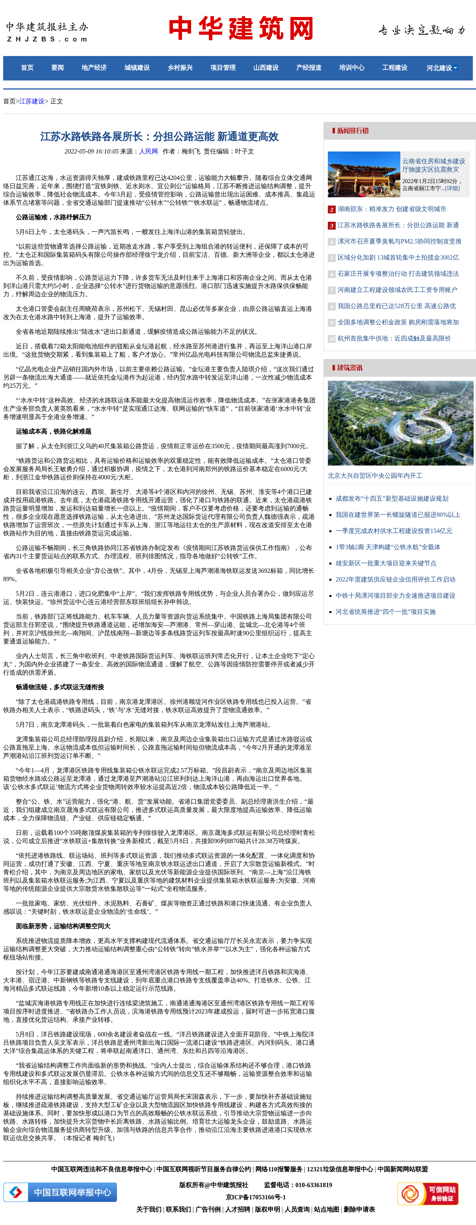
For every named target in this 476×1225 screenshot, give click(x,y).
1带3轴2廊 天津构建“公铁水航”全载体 (388, 547)
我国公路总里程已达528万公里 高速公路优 (397, 306)
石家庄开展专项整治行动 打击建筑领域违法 (398, 273)
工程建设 (394, 67)
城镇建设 (137, 67)
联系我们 (178, 1209)
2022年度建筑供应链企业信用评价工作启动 (396, 579)
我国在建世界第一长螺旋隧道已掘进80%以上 (398, 514)
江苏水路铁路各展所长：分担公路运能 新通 (398, 225)
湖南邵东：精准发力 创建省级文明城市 (392, 209)
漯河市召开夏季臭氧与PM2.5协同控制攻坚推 (400, 241)
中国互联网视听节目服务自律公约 (203, 1169)
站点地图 (326, 1209)
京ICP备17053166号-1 (256, 1197)
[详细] (452, 188)
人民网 (148, 151)
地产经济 (94, 67)
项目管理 (223, 67)
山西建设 (266, 67)
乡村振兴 (180, 67)
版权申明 (267, 1209)
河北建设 (442, 68)
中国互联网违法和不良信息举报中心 (101, 1169)
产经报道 (309, 67)
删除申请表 (359, 1209)
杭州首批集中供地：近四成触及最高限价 (394, 338)
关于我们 (149, 1209)
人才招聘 (237, 1209)
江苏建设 (32, 101)
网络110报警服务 (278, 1169)
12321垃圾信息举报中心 (340, 1169)
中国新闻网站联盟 (402, 1169)
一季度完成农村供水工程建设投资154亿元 (394, 530)
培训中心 (351, 67)
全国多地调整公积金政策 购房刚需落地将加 (398, 322)
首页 (27, 67)
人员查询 (297, 1209)
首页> (11, 101)
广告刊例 (208, 1209)
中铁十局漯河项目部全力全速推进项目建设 (396, 595)
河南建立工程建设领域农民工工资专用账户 (397, 289)
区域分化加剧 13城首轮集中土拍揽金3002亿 (398, 257)
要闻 (57, 67)
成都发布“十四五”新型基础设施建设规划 (392, 498)
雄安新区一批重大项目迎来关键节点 (386, 563)
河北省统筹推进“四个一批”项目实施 (386, 611)
